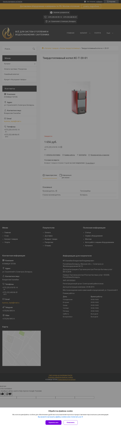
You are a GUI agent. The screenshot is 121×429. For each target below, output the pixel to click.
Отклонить (71, 422)
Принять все (53, 422)
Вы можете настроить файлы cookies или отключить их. (59, 417)
